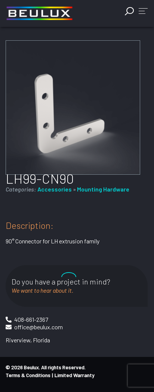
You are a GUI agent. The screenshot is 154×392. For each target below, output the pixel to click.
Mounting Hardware (103, 189)
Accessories (54, 189)
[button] (143, 10)
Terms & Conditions (28, 375)
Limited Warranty (75, 375)
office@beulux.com (38, 326)
